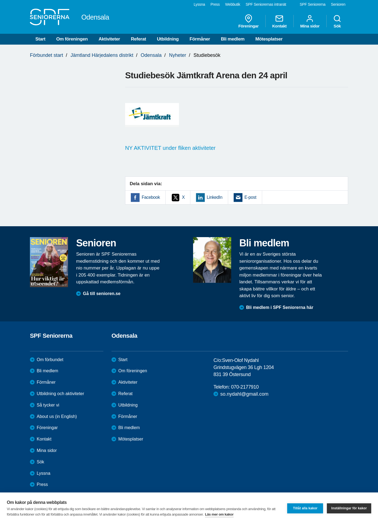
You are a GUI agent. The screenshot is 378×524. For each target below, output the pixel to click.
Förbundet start (46, 55)
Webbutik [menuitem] (232, 4)
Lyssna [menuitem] (199, 4)
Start (40, 39)
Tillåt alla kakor (305, 508)
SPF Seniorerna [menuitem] (313, 4)
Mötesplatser (269, 39)
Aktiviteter (109, 39)
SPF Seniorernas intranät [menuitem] (266, 4)
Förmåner (200, 39)
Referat (138, 39)
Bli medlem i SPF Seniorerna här (279, 307)
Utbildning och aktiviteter (60, 393)
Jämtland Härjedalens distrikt (101, 55)
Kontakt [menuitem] (279, 21)
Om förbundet (50, 359)
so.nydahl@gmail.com (244, 394)
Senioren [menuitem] (338, 4)
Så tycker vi (48, 405)
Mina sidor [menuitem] (310, 21)
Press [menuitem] (215, 4)
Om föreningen (72, 39)
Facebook (151, 197)
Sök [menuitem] (337, 21)
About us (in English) (57, 416)
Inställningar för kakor (349, 508)
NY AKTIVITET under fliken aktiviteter (170, 148)
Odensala (151, 55)
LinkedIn (214, 197)
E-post (250, 197)
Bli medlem (232, 39)
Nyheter (177, 55)
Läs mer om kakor (219, 514)
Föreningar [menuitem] (248, 21)
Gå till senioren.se (101, 293)
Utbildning (168, 39)
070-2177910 (245, 387)
